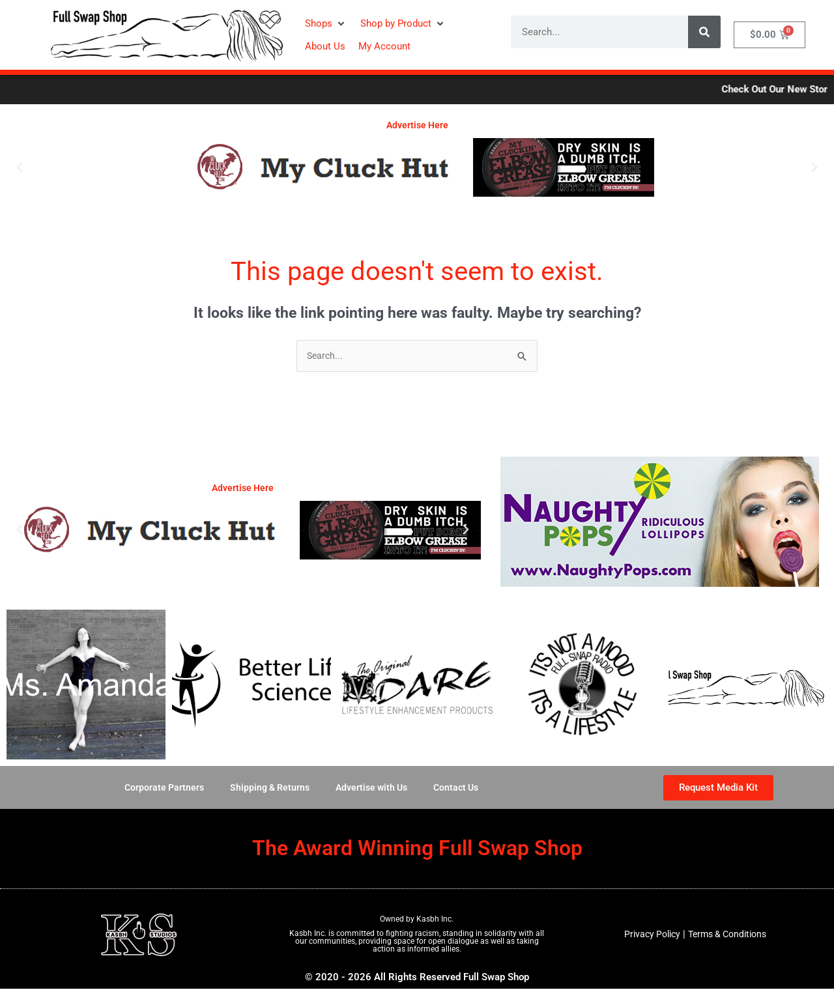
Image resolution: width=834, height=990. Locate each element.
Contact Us (462, 789)
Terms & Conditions (729, 935)
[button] (326, 23)
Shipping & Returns (267, 789)
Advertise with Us (373, 789)
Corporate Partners (158, 789)
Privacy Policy (648, 935)
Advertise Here (417, 125)
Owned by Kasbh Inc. (416, 920)
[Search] (704, 32)
